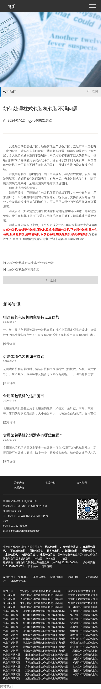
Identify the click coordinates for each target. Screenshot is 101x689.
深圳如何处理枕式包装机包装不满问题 (46, 670)
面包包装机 (36, 550)
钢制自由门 (74, 577)
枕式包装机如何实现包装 (23, 269)
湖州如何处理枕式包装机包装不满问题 (44, 630)
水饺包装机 (11, 554)
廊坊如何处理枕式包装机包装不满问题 (41, 595)
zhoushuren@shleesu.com (25, 530)
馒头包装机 (28, 554)
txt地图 (63, 558)
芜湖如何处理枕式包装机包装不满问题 (44, 646)
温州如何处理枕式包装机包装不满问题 (44, 627)
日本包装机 (53, 550)
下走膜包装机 (17, 550)
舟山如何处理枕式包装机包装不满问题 (44, 638)
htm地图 (50, 558)
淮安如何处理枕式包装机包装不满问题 (44, 611)
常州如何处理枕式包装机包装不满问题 (41, 603)
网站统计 (6, 686)
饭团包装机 (71, 550)
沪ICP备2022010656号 (65, 562)
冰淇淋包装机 (47, 554)
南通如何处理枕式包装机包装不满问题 (41, 607)
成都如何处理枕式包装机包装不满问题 (46, 678)
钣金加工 (23, 577)
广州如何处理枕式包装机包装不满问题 (46, 666)
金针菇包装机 (70, 546)
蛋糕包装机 (88, 550)
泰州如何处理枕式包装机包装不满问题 (44, 618)
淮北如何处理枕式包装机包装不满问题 (46, 654)
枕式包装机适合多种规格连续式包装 (30, 262)
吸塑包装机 (56, 577)
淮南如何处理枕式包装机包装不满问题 (44, 650)
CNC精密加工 (18, 580)
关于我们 (19, 482)
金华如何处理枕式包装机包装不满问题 (44, 634)
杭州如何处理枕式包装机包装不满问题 (44, 623)
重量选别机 (39, 577)
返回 (92, 91)
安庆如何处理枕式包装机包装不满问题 (46, 658)
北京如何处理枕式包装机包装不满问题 (39, 591)
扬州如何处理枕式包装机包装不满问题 (44, 615)
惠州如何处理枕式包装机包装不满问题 (46, 674)
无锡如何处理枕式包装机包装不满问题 (41, 599)
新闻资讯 (82, 482)
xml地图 (37, 558)
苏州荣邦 (47, 566)
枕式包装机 (51, 546)
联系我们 (19, 487)
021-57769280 (19, 525)
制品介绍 (50, 482)
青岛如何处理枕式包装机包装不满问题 (46, 662)
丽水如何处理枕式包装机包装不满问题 (44, 642)
